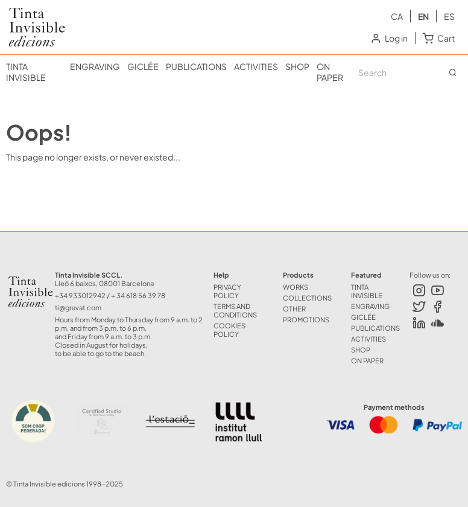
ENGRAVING (95, 66)
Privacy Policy (227, 290)
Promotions (306, 319)
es (449, 16)
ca (397, 16)
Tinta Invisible (32, 17)
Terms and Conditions (235, 310)
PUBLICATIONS (196, 66)
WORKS (295, 286)
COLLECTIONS (307, 297)
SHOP (297, 66)
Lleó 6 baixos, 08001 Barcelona (104, 283)
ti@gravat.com (78, 307)
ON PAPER (330, 72)
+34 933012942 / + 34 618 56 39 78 (110, 295)
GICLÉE (143, 66)
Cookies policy (229, 329)
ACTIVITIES (256, 66)
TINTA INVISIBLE (26, 72)
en (423, 16)
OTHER (294, 308)
